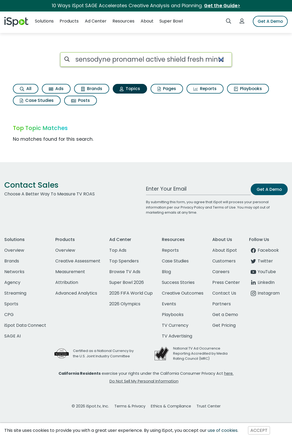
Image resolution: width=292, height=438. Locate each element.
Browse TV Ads (124, 272)
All (25, 89)
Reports (205, 89)
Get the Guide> (222, 5)
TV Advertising (177, 336)
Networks (14, 272)
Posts (80, 100)
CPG (9, 314)
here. (228, 373)
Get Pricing (224, 325)
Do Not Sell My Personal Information (144, 381)
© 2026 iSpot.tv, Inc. (90, 406)
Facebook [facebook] (264, 250)
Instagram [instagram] (264, 293)
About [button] (147, 21)
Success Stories (178, 282)
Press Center (226, 282)
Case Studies (37, 100)
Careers (220, 272)
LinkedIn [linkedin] (262, 282)
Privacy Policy (192, 207)
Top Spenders (124, 261)
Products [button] (69, 21)
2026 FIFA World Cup (131, 293)
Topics (130, 89)
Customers (224, 261)
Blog (166, 272)
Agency (12, 282)
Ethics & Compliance (171, 406)
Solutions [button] (44, 21)
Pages (167, 89)
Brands (91, 89)
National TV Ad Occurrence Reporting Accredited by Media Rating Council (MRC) (200, 353)
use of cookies (223, 430)
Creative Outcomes (182, 293)
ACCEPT (259, 430)
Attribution (66, 282)
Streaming (15, 293)
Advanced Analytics (76, 293)
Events (169, 304)
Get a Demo (225, 314)
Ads (56, 89)
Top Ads (117, 250)
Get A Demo (270, 21)
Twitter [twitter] (261, 261)
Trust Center (208, 406)
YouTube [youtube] (262, 272)
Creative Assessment (77, 261)
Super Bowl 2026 (126, 282)
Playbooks (248, 89)
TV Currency (175, 325)
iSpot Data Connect (25, 325)
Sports (11, 304)
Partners (221, 304)
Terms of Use (224, 207)
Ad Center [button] (96, 21)
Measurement (70, 272)
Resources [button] (123, 21)
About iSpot (224, 250)
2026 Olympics (124, 304)
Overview (14, 250)
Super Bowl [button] (171, 21)
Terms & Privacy (129, 406)
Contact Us (224, 293)
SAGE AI (12, 336)
